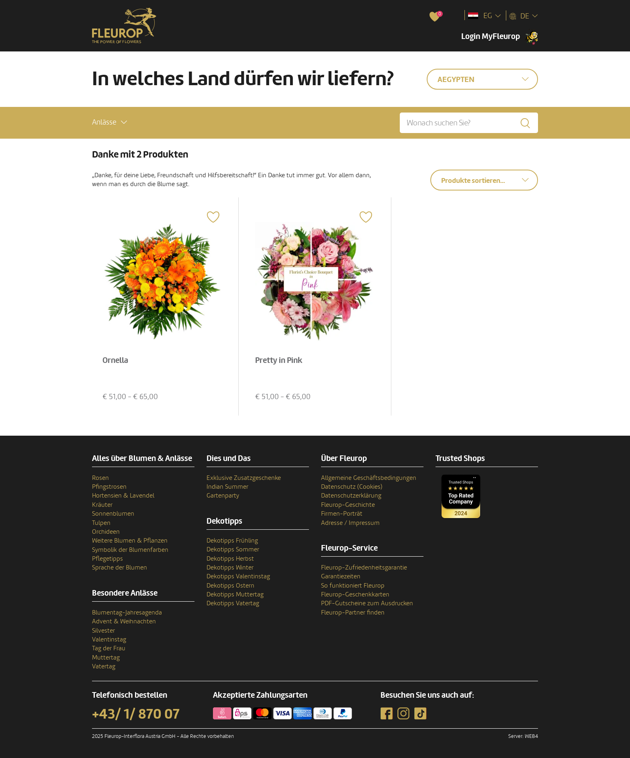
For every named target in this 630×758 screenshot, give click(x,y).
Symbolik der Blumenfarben (130, 549)
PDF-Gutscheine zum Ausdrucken (367, 603)
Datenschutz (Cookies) (351, 486)
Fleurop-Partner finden (353, 612)
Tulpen (101, 523)
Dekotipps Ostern (230, 585)
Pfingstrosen (109, 486)
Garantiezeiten (340, 576)
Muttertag (106, 657)
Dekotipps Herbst (230, 558)
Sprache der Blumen (119, 567)
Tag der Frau (108, 648)
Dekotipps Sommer (233, 549)
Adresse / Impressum (350, 523)
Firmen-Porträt (341, 513)
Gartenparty (223, 495)
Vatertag (103, 666)
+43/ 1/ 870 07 (136, 714)
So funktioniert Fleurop (353, 585)
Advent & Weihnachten (124, 621)
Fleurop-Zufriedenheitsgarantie (364, 567)
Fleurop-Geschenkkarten (355, 594)
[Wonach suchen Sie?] (469, 123)
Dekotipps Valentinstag (238, 576)
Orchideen (106, 531)
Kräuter (102, 504)
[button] (109, 122)
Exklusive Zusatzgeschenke (244, 477)
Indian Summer (227, 486)
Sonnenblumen (113, 513)
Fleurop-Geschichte (348, 504)
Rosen (100, 477)
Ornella (115, 360)
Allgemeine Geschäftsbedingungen (368, 477)
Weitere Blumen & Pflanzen (130, 540)
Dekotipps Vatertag (233, 603)
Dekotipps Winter (230, 567)
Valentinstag (109, 639)
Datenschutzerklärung (351, 495)
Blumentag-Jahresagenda (127, 612)
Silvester (103, 630)
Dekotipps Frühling (232, 540)
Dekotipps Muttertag (235, 594)
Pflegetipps (107, 558)
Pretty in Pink (279, 360)
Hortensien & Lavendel (123, 495)
